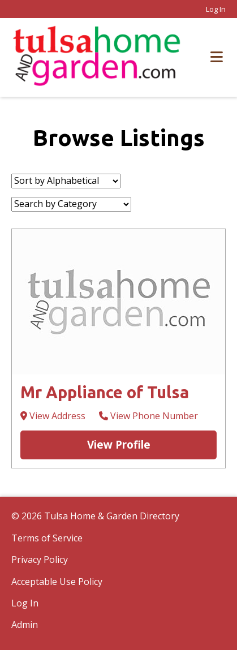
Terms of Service (47, 538)
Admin (24, 624)
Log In (216, 9)
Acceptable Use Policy (56, 581)
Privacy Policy (39, 559)
